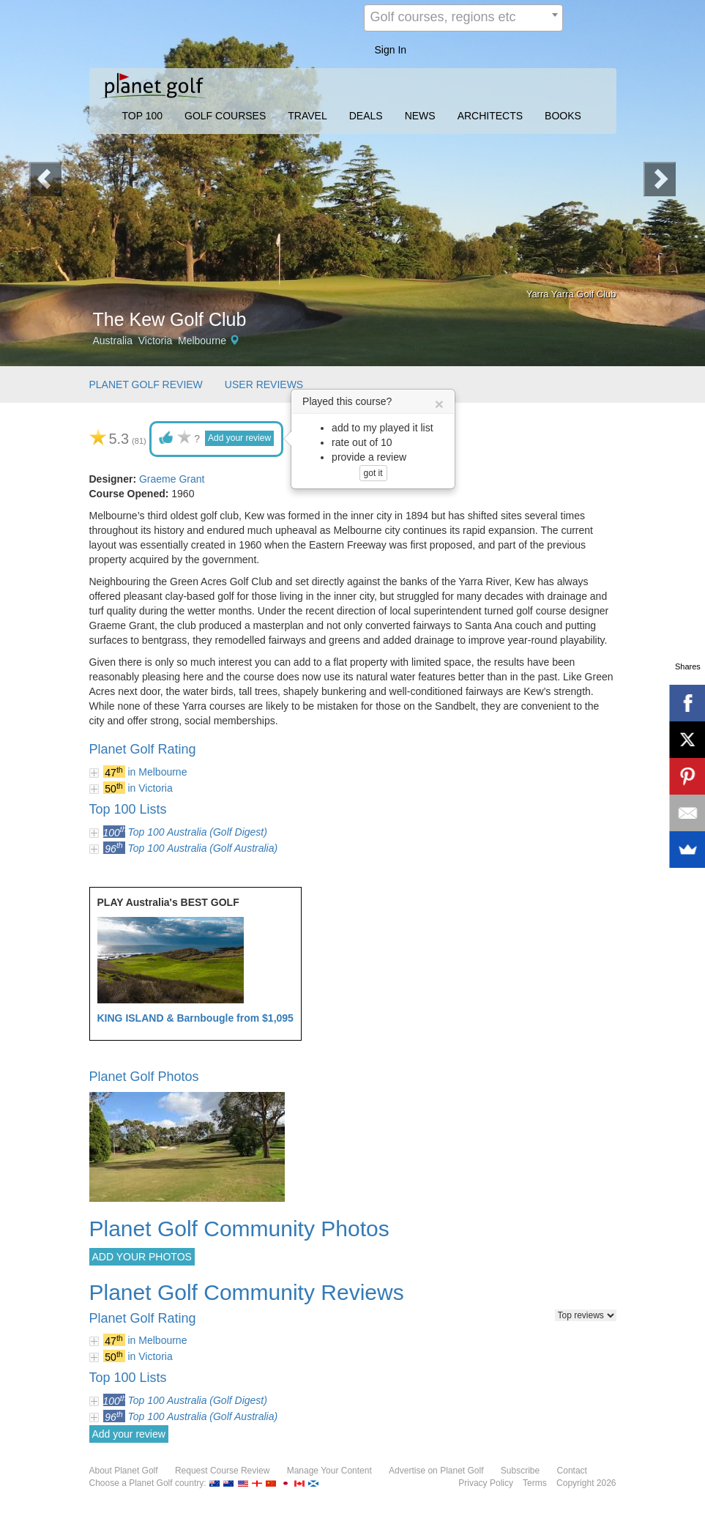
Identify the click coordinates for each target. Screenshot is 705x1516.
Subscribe (520, 1470)
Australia (113, 340)
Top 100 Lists (128, 809)
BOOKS (563, 116)
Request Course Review (222, 1470)
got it (373, 473)
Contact (572, 1470)
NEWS (420, 116)
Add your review (239, 438)
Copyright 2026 (586, 1483)
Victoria (155, 340)
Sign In (391, 50)
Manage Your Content (329, 1470)
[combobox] (463, 17)
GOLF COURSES (225, 116)
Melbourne (202, 340)
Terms (535, 1483)
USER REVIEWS (264, 384)
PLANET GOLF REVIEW (146, 384)
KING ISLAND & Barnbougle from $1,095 (195, 1018)
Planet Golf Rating (142, 749)
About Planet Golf (123, 1470)
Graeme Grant (171, 479)
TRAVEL (307, 116)
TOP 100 (142, 116)
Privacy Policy (485, 1483)
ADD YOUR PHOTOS (142, 1257)
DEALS (366, 116)
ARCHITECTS (490, 116)
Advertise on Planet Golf (436, 1470)
